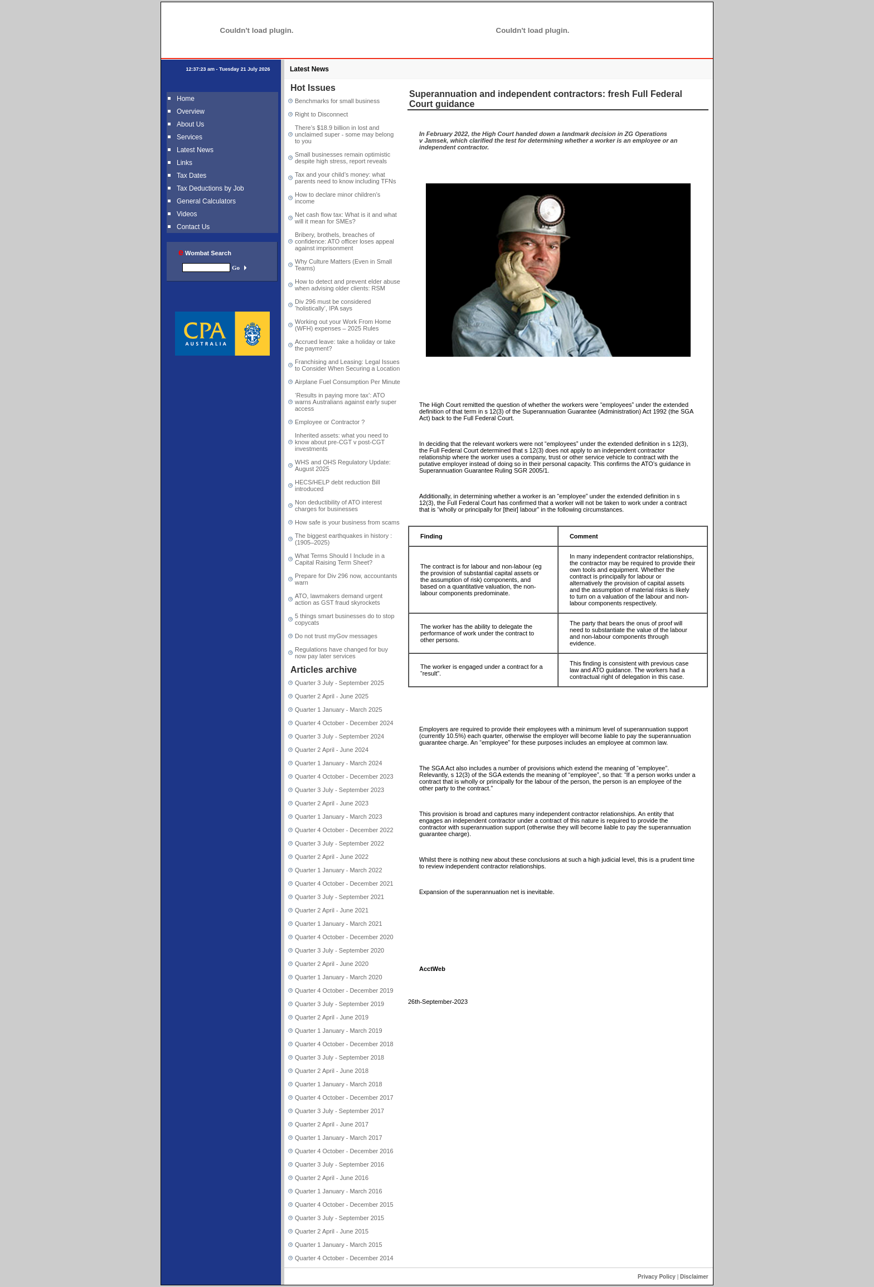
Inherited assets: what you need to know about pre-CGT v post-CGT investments (342, 442)
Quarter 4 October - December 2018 (344, 1044)
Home (186, 99)
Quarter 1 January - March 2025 (338, 709)
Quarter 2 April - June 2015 (331, 1231)
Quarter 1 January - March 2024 (338, 763)
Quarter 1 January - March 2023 (338, 816)
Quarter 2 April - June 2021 (331, 910)
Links (184, 163)
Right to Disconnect (321, 114)
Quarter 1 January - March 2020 (338, 977)
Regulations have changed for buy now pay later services (341, 652)
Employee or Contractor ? (330, 422)
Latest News (195, 150)
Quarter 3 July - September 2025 (339, 682)
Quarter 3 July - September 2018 (339, 1057)
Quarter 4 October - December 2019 (344, 990)
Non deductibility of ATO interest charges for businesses (338, 505)
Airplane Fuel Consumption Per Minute (347, 381)
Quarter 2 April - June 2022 (331, 856)
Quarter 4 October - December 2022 (344, 830)
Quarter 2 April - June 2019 (331, 1017)
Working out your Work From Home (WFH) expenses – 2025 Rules (343, 325)
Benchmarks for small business (337, 101)
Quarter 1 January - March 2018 (338, 1084)
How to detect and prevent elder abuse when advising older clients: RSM (347, 285)
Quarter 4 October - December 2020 (344, 937)
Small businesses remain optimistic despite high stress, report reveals (342, 157)
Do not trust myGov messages (336, 636)
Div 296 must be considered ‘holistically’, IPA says (333, 305)
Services (189, 137)
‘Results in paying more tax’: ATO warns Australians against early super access (345, 402)
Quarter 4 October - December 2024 (344, 723)
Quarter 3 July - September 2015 (339, 1218)
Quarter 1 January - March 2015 (338, 1244)
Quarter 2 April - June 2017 (331, 1124)
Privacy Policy (657, 1277)
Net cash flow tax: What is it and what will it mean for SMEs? (346, 218)
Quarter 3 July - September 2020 (339, 950)
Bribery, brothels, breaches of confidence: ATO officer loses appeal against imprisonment (344, 241)
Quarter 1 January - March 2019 (338, 1030)
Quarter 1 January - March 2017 (338, 1137)
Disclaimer (694, 1277)
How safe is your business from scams (347, 522)
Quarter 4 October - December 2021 (344, 883)
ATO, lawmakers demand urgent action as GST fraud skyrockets (338, 599)
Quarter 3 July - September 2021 (339, 896)
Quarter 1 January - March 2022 (338, 870)
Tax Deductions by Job (210, 188)
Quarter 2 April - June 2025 (331, 696)
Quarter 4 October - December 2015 (344, 1204)
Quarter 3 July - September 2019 (339, 1004)
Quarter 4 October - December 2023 (344, 776)
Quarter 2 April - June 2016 (331, 1177)
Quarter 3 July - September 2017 (339, 1111)
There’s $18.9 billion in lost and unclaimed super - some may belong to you (344, 134)
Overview (191, 111)
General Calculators (206, 201)
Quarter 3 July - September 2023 (339, 789)
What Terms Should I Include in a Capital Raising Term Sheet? (340, 559)
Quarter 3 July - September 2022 (339, 843)
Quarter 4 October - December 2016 (344, 1151)
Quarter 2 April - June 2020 (331, 963)
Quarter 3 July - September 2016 (339, 1164)
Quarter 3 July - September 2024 (339, 736)
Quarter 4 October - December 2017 (344, 1097)
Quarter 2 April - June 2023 (331, 803)
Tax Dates (191, 175)
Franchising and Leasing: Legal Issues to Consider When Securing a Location (347, 365)
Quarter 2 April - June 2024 (331, 749)
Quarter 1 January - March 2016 (338, 1191)
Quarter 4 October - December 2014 (344, 1258)
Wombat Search (205, 253)
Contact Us (193, 227)
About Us (190, 124)
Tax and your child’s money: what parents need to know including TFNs (345, 177)
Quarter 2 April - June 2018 (331, 1070)
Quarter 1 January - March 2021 (338, 923)
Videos (187, 214)
